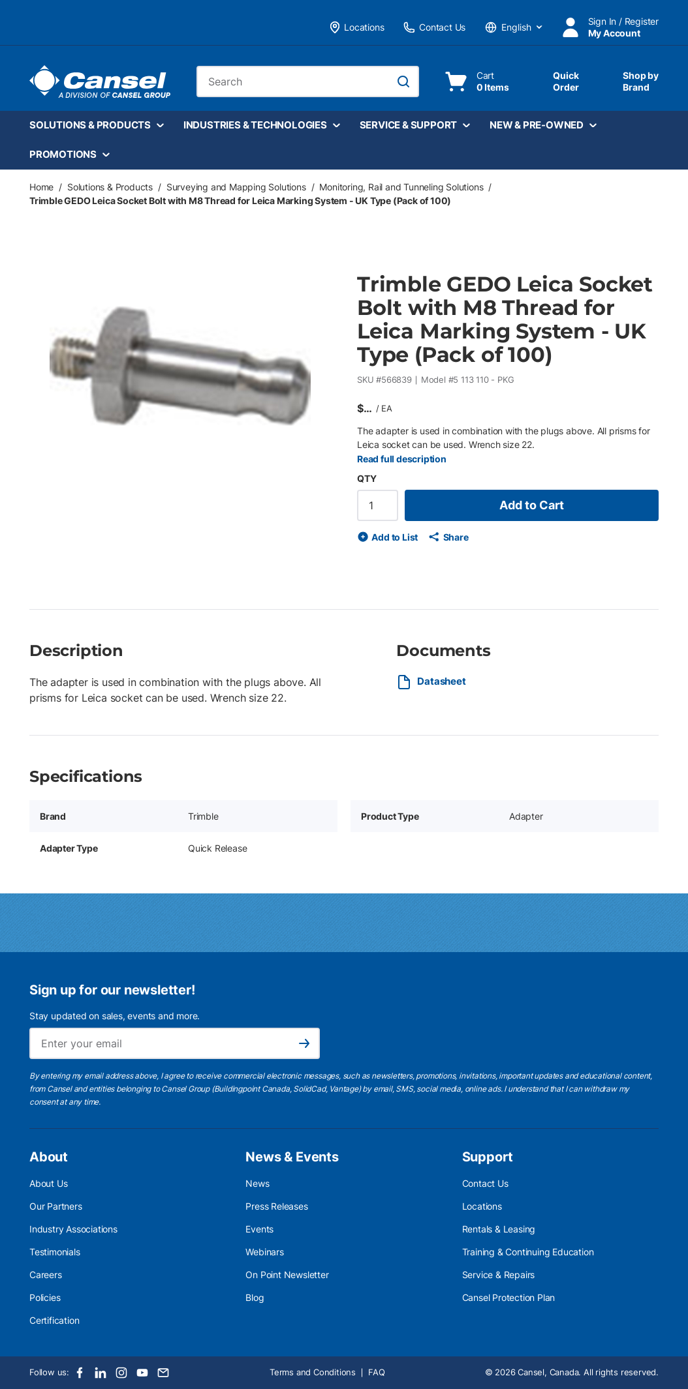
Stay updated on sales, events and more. (114, 1015)
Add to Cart (531, 505)
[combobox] (308, 81)
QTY (366, 478)
